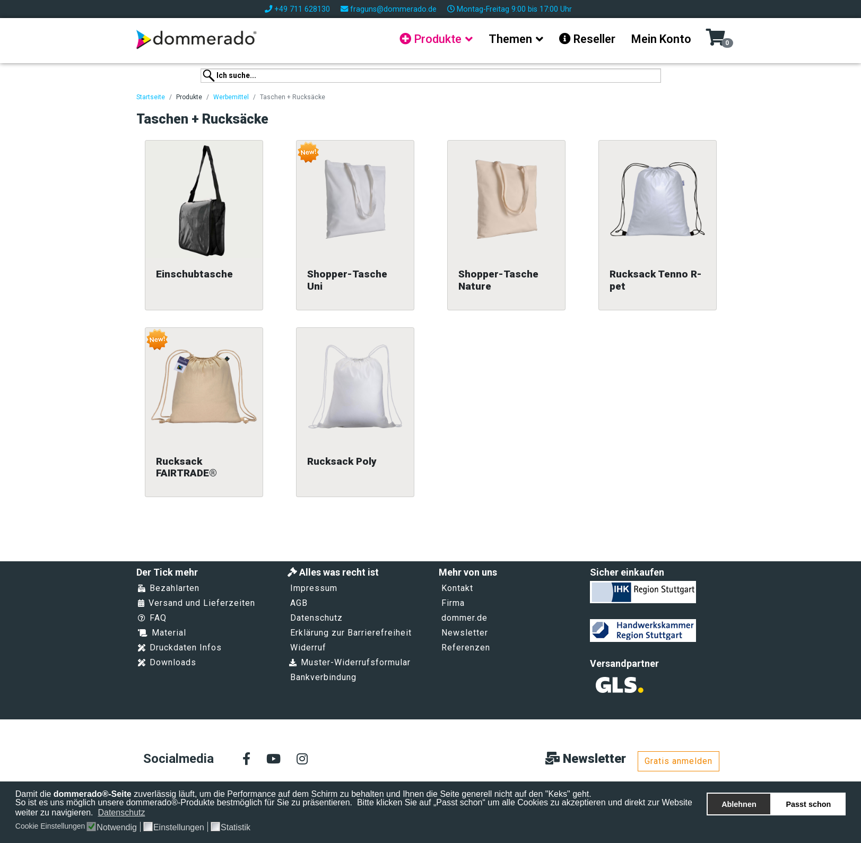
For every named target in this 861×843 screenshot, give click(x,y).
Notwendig (117, 827)
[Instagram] (302, 759)
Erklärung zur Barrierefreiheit (351, 633)
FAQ (152, 618)
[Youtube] (273, 759)
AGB (299, 603)
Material (162, 633)
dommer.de (464, 618)
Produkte (430, 39)
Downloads (167, 662)
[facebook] (246, 759)
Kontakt (457, 588)
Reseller (587, 39)
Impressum (313, 588)
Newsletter (464, 633)
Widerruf (308, 647)
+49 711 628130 (302, 9)
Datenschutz (316, 618)
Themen (510, 39)
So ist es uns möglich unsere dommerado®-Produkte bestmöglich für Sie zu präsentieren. (185, 802)
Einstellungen (178, 827)
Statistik (235, 827)
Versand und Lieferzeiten (196, 603)
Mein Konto (661, 39)
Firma (453, 603)
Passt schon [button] (808, 804)
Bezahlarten (168, 588)
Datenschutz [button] (121, 812)
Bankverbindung (323, 677)
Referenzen (465, 647)
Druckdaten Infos (180, 647)
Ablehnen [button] (738, 804)
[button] (152, 813)
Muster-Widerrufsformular (350, 662)
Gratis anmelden (678, 761)
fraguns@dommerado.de (393, 9)
